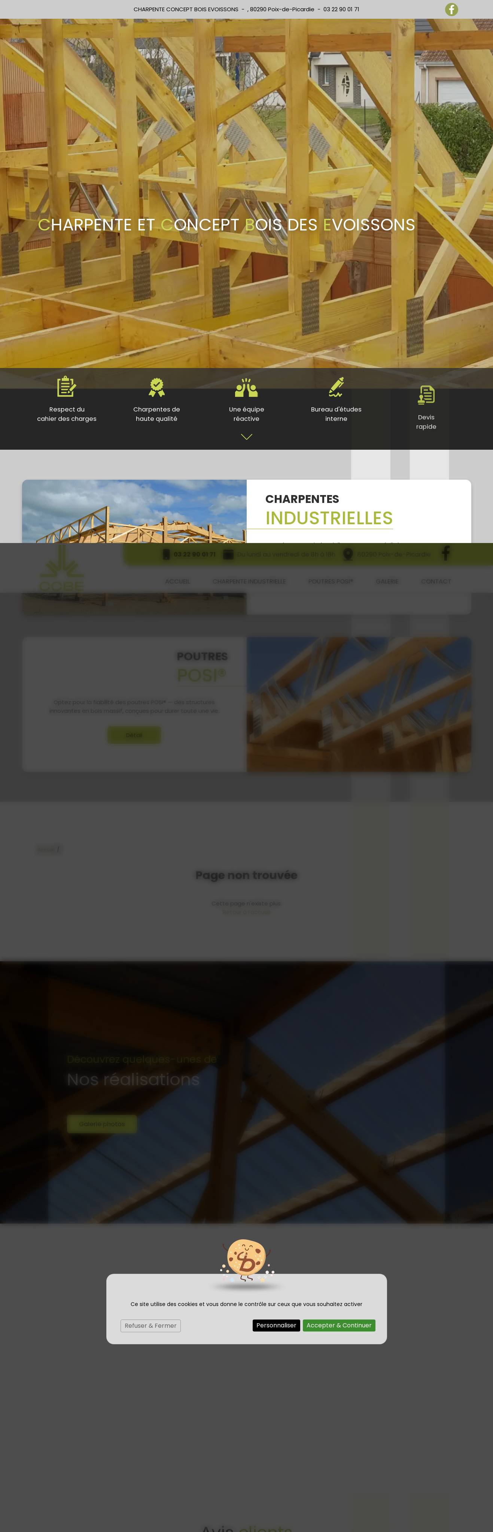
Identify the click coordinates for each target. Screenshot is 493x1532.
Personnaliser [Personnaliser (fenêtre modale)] (276, 782)
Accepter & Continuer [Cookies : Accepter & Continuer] (339, 782)
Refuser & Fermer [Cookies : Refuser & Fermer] (151, 782)
